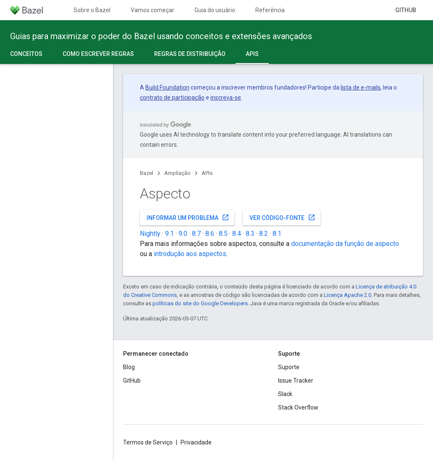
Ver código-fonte (282, 217)
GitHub (405, 10)
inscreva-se (225, 97)
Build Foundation (167, 87)
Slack (285, 394)
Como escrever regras (98, 53)
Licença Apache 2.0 (347, 295)
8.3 (250, 234)
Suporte (288, 367)
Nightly (150, 234)
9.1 (169, 234)
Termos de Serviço (148, 442)
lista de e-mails (361, 87)
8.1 (277, 234)
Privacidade (196, 442)
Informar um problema (188, 217)
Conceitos (26, 53)
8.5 (223, 234)
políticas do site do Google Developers (200, 303)
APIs (207, 173)
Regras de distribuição (190, 53)
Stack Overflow (298, 407)
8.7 (196, 234)
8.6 (209, 234)
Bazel (146, 173)
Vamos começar (152, 10)
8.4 (236, 234)
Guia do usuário (214, 10)
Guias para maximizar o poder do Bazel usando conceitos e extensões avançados (161, 36)
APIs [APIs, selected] (252, 53)
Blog (129, 367)
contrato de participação (172, 97)
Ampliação (177, 173)
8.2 (263, 234)
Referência (270, 10)
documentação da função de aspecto (345, 244)
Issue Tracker (295, 380)
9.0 (182, 234)
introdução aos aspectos (190, 254)
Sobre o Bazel (91, 10)
